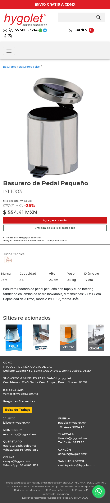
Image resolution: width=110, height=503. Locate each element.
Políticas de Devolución (55, 493)
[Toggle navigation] (9, 51)
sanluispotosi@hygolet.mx (76, 465)
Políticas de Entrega (84, 490)
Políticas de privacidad (27, 490)
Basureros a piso (29, 66)
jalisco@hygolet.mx (16, 422)
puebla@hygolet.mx (72, 422)
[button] (5, 338)
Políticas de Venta (56, 490)
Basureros (9, 66)
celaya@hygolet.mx (17, 461)
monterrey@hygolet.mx (19, 434)
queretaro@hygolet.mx (19, 445)
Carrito (80, 30)
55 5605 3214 (23, 30)
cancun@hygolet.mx (72, 453)
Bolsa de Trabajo (17, 410)
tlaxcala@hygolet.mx (72, 438)
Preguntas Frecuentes (19, 401)
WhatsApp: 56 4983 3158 (20, 449)
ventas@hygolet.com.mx (20, 393)
